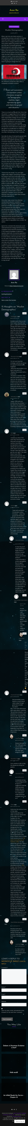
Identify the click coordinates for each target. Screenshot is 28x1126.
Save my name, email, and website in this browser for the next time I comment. (12, 1011)
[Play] (14, 72)
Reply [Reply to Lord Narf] (24, 633)
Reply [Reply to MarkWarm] (24, 755)
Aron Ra (14, 10)
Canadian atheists (16, 1116)
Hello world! (14, 1072)
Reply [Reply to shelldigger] (24, 313)
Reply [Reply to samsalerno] (24, 393)
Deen (12, 804)
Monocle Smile (10, 961)
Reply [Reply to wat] (24, 430)
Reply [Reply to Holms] (24, 502)
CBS (23, 865)
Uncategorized (14, 26)
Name (3, 987)
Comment (4, 967)
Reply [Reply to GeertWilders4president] (24, 595)
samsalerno (14, 396)
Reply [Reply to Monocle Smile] (24, 353)
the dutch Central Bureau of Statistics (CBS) (17, 840)
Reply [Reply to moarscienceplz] (24, 691)
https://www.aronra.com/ (16, 286)
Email (3, 994)
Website (3, 1001)
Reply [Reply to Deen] (24, 801)
